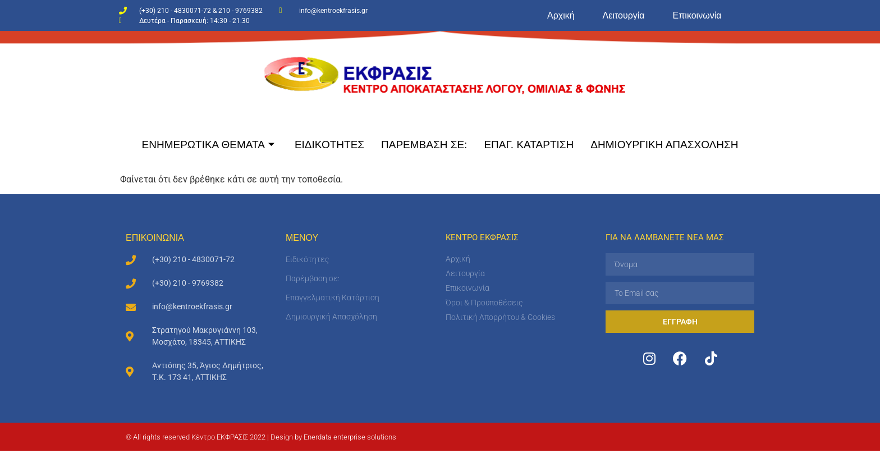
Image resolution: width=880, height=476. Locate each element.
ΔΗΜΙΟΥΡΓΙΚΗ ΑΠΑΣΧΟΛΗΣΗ (664, 144)
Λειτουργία (624, 15)
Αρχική (561, 15)
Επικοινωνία (697, 15)
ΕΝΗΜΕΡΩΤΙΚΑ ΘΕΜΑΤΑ (208, 144)
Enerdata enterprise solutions (350, 437)
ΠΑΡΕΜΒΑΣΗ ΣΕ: (424, 144)
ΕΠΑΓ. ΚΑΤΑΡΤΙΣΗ (529, 144)
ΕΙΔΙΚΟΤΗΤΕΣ (329, 144)
